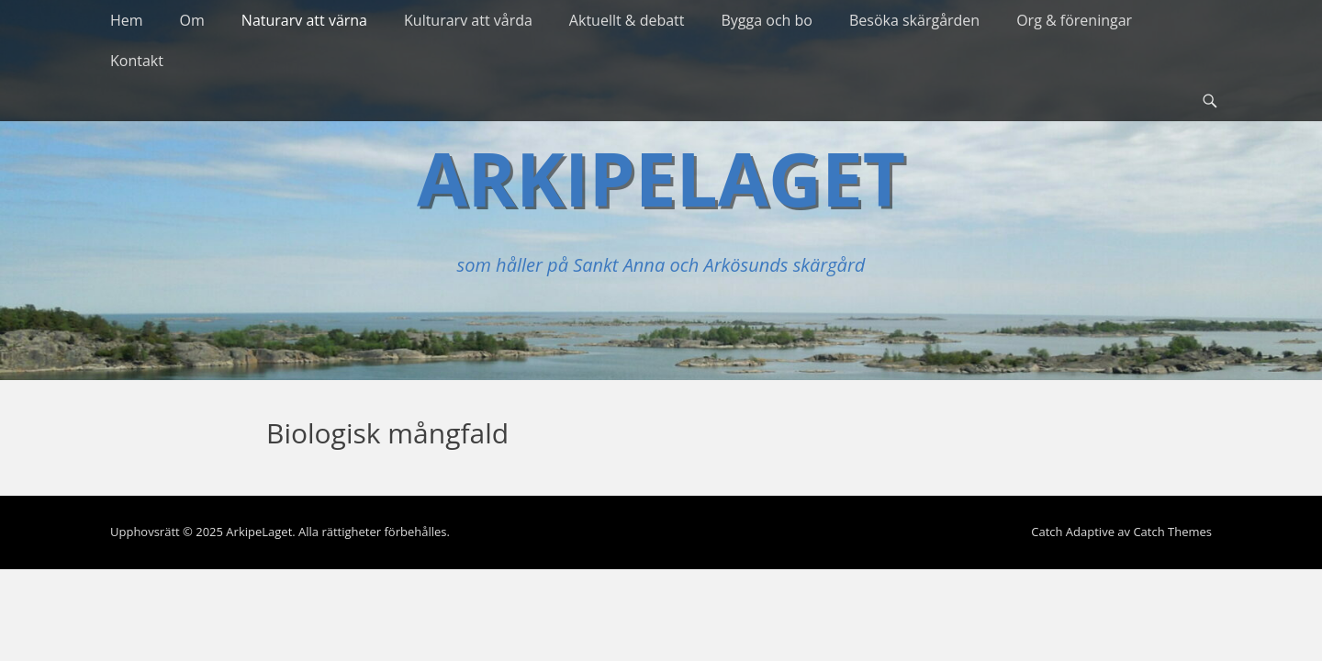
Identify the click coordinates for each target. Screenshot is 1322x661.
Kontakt (136, 60)
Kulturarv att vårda (468, 20)
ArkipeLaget (661, 178)
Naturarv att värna (304, 20)
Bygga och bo (767, 20)
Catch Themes (1172, 531)
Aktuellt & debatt (627, 20)
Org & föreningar (1074, 20)
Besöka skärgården (914, 20)
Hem (126, 20)
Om (192, 20)
